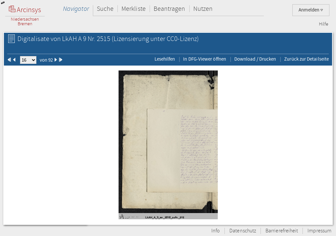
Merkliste (133, 9)
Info (215, 231)
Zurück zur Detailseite (306, 59)
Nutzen (203, 9)
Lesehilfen (165, 59)
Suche (105, 9)
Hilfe (323, 24)
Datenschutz (242, 231)
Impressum (319, 231)
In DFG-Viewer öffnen (204, 59)
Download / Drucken (255, 59)
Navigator (76, 9)
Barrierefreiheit (281, 231)
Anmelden (311, 10)
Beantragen (169, 9)
